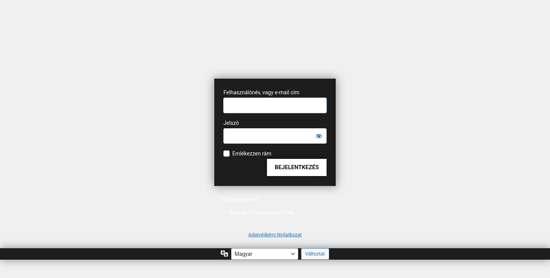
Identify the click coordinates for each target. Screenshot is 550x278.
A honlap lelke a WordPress (275, 48)
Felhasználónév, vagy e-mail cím (261, 92)
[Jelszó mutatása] (319, 136)
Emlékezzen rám (251, 153)
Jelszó (231, 123)
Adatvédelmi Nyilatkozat (275, 235)
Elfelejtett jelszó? (241, 199)
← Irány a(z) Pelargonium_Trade (258, 212)
